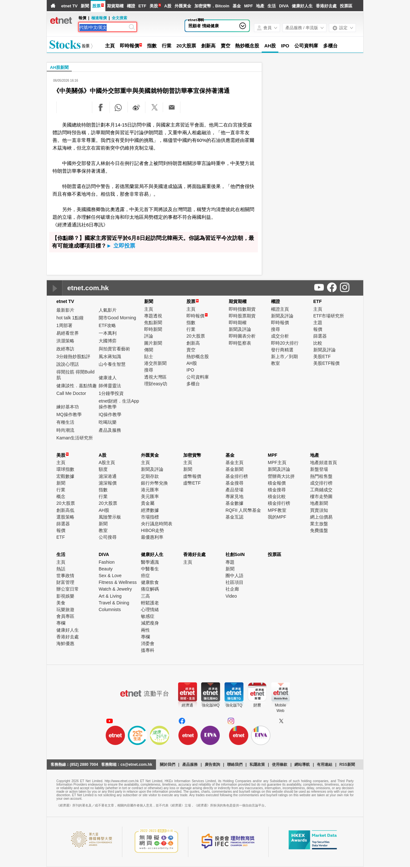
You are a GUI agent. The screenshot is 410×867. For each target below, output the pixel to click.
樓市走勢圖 (321, 496)
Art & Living (110, 596)
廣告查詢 (212, 764)
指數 (152, 45)
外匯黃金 (183, 6)
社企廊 (232, 589)
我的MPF (277, 516)
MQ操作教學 (69, 414)
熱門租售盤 (321, 476)
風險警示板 (110, 516)
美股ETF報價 (326, 363)
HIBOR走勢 (152, 530)
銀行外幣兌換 (154, 483)
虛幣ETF (192, 483)
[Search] (103, 27)
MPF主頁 (277, 462)
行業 (166, 45)
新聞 (85, 6)
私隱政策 (257, 764)
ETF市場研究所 (328, 315)
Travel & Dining (114, 602)
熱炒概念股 (247, 45)
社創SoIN (235, 554)
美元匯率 (150, 496)
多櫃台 (330, 45)
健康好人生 (302, 6)
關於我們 (167, 764)
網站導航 (302, 764)
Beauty (106, 568)
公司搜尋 (108, 537)
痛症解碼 (150, 589)
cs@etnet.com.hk (136, 764)
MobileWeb (280, 708)
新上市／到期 (284, 356)
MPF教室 (277, 510)
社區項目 (234, 582)
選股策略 (65, 516)
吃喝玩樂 (108, 422)
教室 (275, 363)
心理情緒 (150, 609)
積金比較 (277, 496)
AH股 (270, 45)
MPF (248, 6)
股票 (96, 6)
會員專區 (65, 616)
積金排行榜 (279, 503)
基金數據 (234, 503)
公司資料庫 (306, 45)
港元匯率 (150, 489)
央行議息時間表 (156, 523)
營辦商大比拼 (281, 476)
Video (231, 596)
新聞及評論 (240, 329)
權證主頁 (280, 309)
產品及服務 (110, 430)
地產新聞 (319, 503)
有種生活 (65, 422)
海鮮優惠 (65, 643)
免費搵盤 (319, 530)
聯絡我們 (234, 764)
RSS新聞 (347, 764)
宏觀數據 (65, 476)
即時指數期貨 (242, 309)
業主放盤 (319, 523)
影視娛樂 (65, 596)
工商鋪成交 (321, 489)
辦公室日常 (67, 589)
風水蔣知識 (110, 356)
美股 (154, 6)
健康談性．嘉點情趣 (76, 385)
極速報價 (99, 18)
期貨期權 (115, 6)
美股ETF (322, 356)
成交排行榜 (321, 483)
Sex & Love (110, 575)
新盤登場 (319, 469)
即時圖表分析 (242, 336)
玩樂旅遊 (65, 609)
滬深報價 (108, 483)
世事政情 (65, 575)
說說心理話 (67, 364)
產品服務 (190, 764)
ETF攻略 (107, 325)
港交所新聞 (155, 363)
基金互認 (234, 516)
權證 (131, 6)
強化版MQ (210, 705)
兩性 (145, 630)
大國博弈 (108, 340)
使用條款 (279, 764)
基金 (237, 6)
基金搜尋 (234, 483)
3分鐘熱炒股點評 (73, 356)
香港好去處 (326, 6)
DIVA (284, 6)
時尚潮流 (65, 430)
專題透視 (153, 315)
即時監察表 (240, 343)
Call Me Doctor (71, 393)
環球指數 (65, 469)
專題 (230, 562)
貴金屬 (147, 503)
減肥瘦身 (150, 623)
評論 (148, 336)
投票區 (346, 6)
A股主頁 (107, 462)
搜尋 (148, 369)
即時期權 (238, 322)
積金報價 (277, 483)
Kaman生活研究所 (74, 437)
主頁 (110, 45)
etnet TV (69, 6)
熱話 (60, 568)
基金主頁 (234, 462)
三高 (145, 596)
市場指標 (150, 516)
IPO (285, 45)
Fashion (107, 562)
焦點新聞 (153, 322)
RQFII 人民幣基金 (243, 510)
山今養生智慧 (112, 364)
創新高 (208, 45)
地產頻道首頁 (323, 462)
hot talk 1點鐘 (70, 317)
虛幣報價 (192, 476)
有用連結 (324, 764)
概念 (60, 496)
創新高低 (65, 510)
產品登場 (234, 489)
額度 (103, 469)
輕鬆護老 (150, 602)
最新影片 (65, 310)
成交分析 (280, 336)
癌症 (145, 575)
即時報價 (129, 45)
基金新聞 (234, 469)
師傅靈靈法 (110, 385)
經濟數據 (150, 510)
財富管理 (65, 582)
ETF (142, 6)
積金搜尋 (277, 489)
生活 (271, 6)
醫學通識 (150, 562)
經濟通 (187, 705)
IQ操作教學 (110, 414)
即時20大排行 (285, 343)
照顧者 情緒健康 (203, 25)
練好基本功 (67, 406)
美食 (60, 602)
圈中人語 (234, 575)
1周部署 (64, 325)
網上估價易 (321, 516)
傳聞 (148, 349)
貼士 (148, 356)
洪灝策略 (65, 340)
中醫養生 (150, 568)
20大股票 (186, 45)
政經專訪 (65, 348)
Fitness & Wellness (118, 582)
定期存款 (150, 476)
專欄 (60, 623)
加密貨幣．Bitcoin (211, 6)
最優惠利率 (152, 537)
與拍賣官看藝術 (114, 348)
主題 (317, 322)
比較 (317, 343)
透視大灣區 (155, 377)
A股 (167, 6)
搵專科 (147, 650)
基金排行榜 (237, 476)
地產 (260, 6)
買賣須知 (319, 510)
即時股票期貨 (242, 315)
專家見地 (234, 496)
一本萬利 (108, 333)
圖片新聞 (153, 343)
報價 (317, 329)
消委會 (147, 643)
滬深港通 (108, 476)
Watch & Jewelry (115, 589)
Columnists (110, 609)
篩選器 (320, 336)
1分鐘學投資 (111, 393)
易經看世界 (67, 333)
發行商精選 (282, 349)
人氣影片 (108, 310)
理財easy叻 (155, 383)
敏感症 (147, 616)
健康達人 (108, 377)
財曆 (257, 705)
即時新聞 (153, 329)
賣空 (225, 45)
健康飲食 (150, 582)
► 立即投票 (120, 246)
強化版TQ (234, 705)
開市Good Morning (117, 317)
